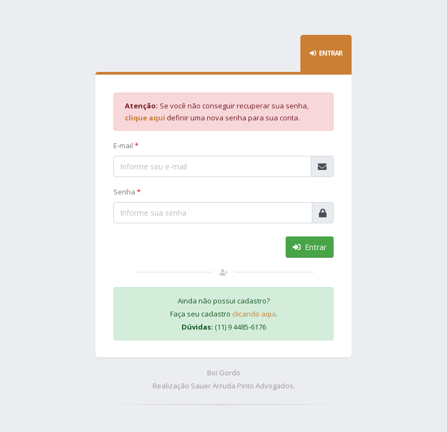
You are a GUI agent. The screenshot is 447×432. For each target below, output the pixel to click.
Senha (127, 192)
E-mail (125, 145)
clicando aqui (254, 314)
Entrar (310, 247)
